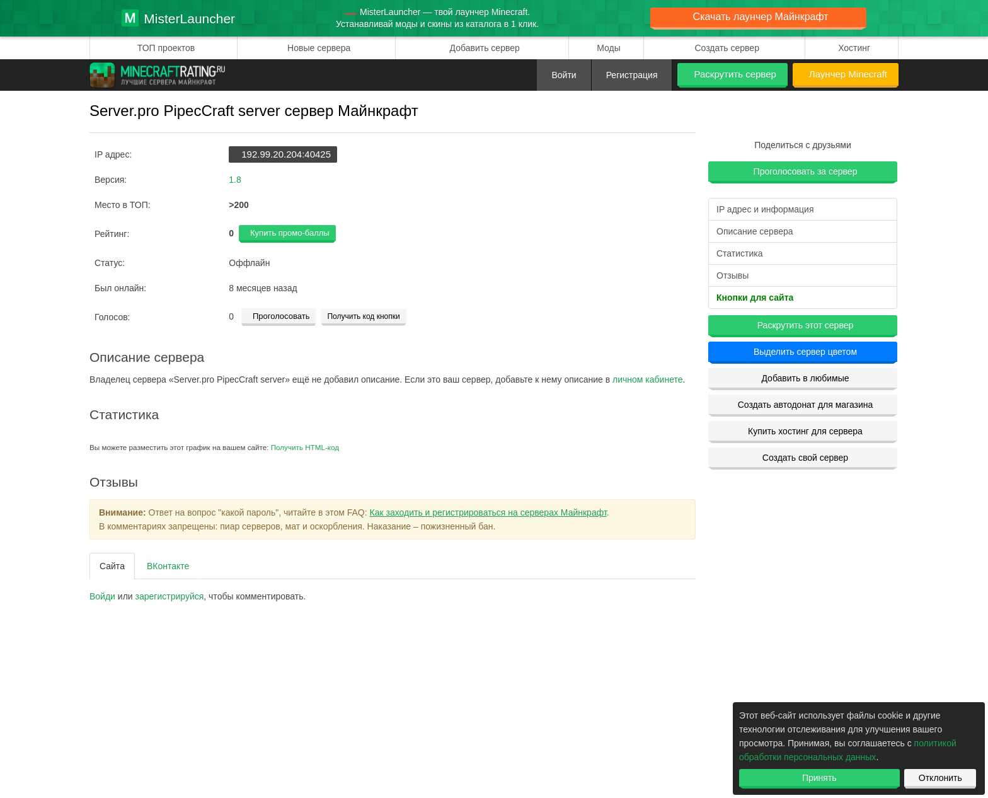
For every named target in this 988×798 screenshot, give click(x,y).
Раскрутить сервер (735, 74)
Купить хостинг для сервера (805, 431)
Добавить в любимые (805, 378)
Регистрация (632, 75)
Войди (102, 596)
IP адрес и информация (764, 209)
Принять (819, 778)
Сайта (112, 566)
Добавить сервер (485, 48)
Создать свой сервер (805, 458)
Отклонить (940, 778)
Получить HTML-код (305, 447)
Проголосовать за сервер (806, 171)
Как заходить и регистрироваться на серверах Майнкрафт (488, 512)
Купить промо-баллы (290, 233)
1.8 (235, 180)
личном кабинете (647, 379)
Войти (563, 75)
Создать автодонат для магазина (805, 405)
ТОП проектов (166, 48)
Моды (609, 48)
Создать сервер (726, 48)
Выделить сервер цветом (805, 352)
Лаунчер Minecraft (848, 74)
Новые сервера (318, 48)
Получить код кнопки (363, 316)
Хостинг (854, 48)
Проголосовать (281, 316)
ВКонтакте (168, 566)
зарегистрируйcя (169, 596)
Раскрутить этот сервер (805, 325)
